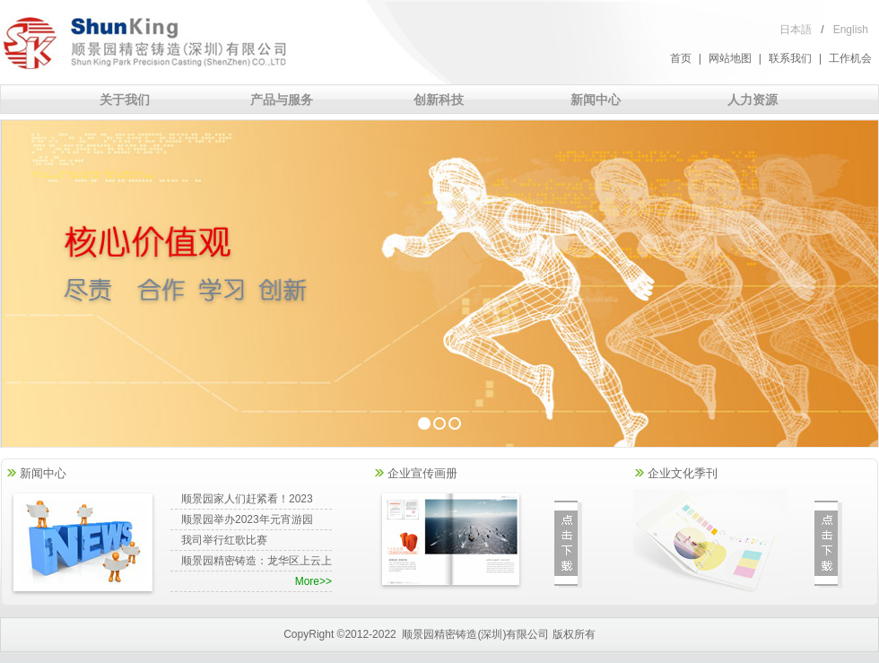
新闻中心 (595, 99)
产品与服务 (281, 99)
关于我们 (125, 99)
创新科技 (438, 99)
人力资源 (752, 99)
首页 (681, 58)
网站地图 (730, 58)
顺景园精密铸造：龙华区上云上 (256, 560)
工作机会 (850, 58)
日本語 (795, 29)
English (850, 29)
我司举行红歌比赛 (224, 540)
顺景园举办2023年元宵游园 (247, 519)
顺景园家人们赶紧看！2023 (247, 499)
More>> (313, 581)
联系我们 (790, 58)
